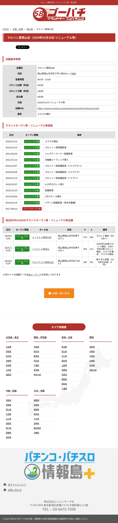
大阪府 (92, 356)
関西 (91, 337)
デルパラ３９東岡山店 (43, 262)
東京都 (36, 370)
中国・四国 (17, 29)
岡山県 (30, 29)
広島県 (8, 414)
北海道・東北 (12, 337)
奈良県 (92, 365)
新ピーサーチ (34, 274)
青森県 (8, 351)
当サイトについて (17, 484)
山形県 (8, 370)
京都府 (92, 351)
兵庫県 (92, 360)
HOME (6, 29)
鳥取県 (8, 400)
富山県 (64, 351)
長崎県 (36, 409)
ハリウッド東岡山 (40, 249)
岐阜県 (64, 374)
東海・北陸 (67, 337)
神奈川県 (37, 374)
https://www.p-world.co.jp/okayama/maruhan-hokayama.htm (68, 108)
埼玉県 (36, 360)
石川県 (64, 356)
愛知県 (64, 384)
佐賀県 (36, 405)
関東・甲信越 (40, 337)
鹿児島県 (37, 428)
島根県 (8, 405)
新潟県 (64, 346)
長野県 (64, 370)
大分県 (36, 418)
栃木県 (36, 351)
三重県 (64, 388)
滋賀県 (92, 346)
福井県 (64, 360)
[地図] (73, 73)
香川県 (8, 428)
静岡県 (64, 379)
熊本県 (36, 414)
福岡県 (36, 400)
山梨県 (64, 365)
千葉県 (36, 365)
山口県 (8, 418)
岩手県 (8, 356)
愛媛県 (8, 432)
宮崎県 (36, 423)
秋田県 (8, 365)
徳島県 (8, 423)
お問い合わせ (15, 490)
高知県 (8, 437)
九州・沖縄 (39, 390)
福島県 (8, 374)
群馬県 (36, 356)
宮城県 (8, 360)
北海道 (8, 346)
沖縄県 (36, 432)
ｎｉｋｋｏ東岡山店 (41, 237)
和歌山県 (93, 370)
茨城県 (36, 346)
